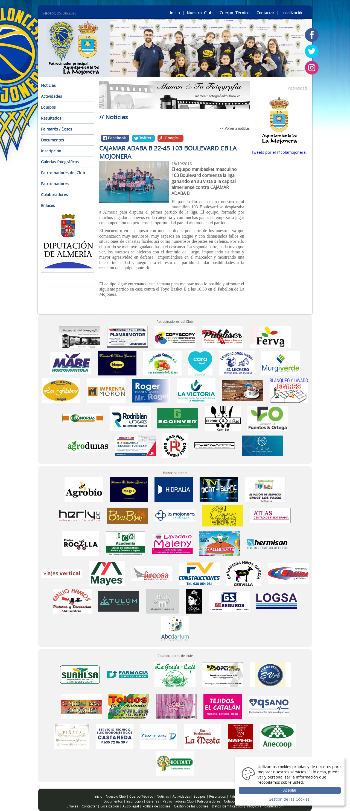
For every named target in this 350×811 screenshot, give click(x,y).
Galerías (152, 801)
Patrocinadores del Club (63, 172)
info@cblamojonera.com (265, 806)
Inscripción (51, 150)
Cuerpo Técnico (234, 12)
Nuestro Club (199, 12)
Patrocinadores (55, 183)
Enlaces (48, 205)
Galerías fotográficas (60, 161)
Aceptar (289, 790)
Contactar (265, 12)
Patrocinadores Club (178, 801)
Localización (292, 12)
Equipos (48, 107)
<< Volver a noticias (235, 128)
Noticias (48, 85)
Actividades (51, 96)
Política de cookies (156, 806)
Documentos (52, 140)
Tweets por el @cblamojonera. (279, 152)
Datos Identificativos (227, 806)
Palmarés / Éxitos (56, 129)
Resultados (51, 118)
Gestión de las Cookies (191, 806)
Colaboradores (54, 194)
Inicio (175, 12)
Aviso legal (130, 806)
